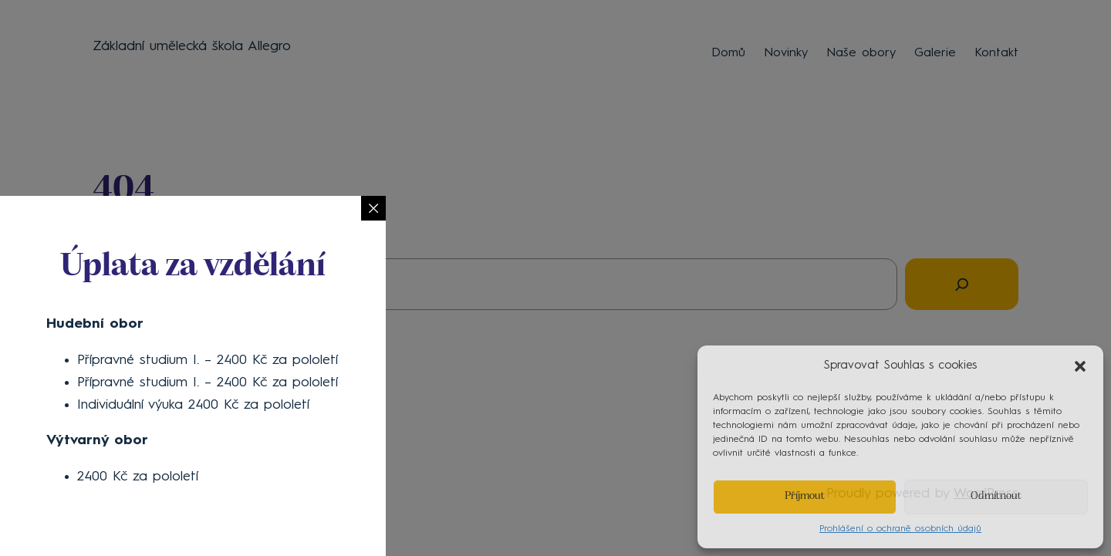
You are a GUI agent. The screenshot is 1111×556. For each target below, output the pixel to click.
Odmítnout (996, 496)
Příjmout (805, 496)
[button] (1080, 366)
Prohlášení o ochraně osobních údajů (900, 529)
